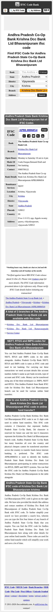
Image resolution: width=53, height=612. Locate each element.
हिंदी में (46, 10)
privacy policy (41, 596)
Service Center (13, 333)
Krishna (21, 196)
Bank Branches (36, 587)
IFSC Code (10, 587)
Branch (12, 90)
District (12, 81)
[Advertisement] (26, 23)
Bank (12, 72)
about (7, 596)
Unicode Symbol (40, 591)
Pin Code (15, 591)
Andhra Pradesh (25, 206)
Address (12, 95)
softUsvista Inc (41, 604)
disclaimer (23, 596)
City (12, 86)
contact (14, 596)
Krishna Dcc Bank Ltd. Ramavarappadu (27, 329)
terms (31, 596)
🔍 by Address (34, 10)
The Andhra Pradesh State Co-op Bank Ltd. (24, 298)
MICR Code (21, 587)
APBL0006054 (28, 130)
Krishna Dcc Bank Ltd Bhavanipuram (27, 324)
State (12, 77)
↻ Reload (43, 72)
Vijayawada (23, 201)
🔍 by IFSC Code (17, 10)
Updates (35, 279)
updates (26, 600)
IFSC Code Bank (29, 4)
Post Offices (26, 591)
